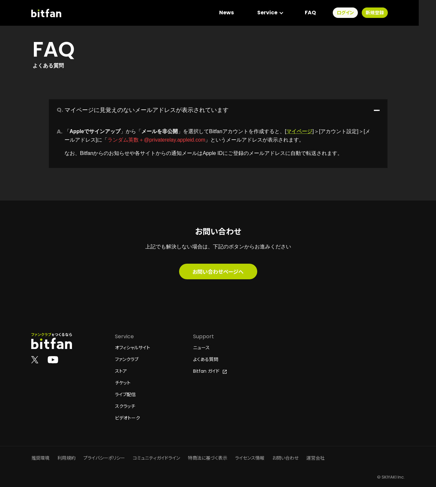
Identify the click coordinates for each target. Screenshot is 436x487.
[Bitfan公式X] (34, 359)
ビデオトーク (127, 418)
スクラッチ (125, 406)
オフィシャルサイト (132, 347)
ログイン (362, 13)
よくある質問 (205, 359)
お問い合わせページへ (218, 271)
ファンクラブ (126, 359)
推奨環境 (40, 458)
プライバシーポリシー (104, 458)
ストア (121, 371)
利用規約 (66, 458)
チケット (123, 383)
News (243, 13)
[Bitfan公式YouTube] (53, 359)
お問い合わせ (285, 458)
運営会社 (315, 458)
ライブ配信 (125, 394)
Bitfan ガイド (210, 371)
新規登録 (392, 13)
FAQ (327, 13)
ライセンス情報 (249, 458)
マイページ (299, 131)
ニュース (201, 347)
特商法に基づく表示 (207, 458)
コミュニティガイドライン (156, 458)
